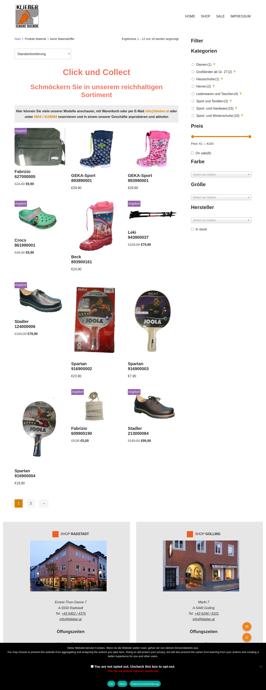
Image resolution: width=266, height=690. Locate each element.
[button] (247, 637)
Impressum (240, 16)
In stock (201, 229)
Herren (203, 86)
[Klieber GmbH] (27, 16)
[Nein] (261, 666)
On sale (203, 153)
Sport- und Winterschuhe (217, 115)
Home (190, 16)
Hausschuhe (207, 79)
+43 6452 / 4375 (74, 613)
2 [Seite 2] (31, 503)
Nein (122, 683)
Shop (205, 16)
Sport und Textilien (212, 101)
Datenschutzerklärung (145, 683)
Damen (203, 64)
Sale (220, 16)
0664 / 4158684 (45, 117)
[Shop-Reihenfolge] (43, 54)
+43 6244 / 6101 (207, 613)
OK (111, 683)
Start (18, 39)
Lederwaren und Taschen (217, 94)
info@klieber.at (157, 111)
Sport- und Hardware (214, 108)
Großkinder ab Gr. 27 (214, 72)
